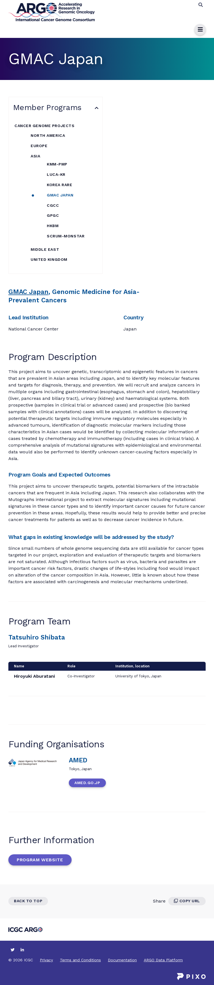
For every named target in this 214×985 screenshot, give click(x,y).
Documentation (122, 960)
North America (48, 135)
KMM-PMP (57, 164)
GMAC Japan (60, 195)
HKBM (53, 225)
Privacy (46, 960)
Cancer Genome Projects (44, 125)
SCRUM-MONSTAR (65, 236)
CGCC (53, 205)
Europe (39, 146)
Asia (35, 156)
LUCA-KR (56, 174)
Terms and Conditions (80, 960)
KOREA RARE (59, 185)
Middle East (45, 249)
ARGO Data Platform (163, 960)
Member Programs (47, 107)
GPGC (53, 215)
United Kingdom (49, 259)
